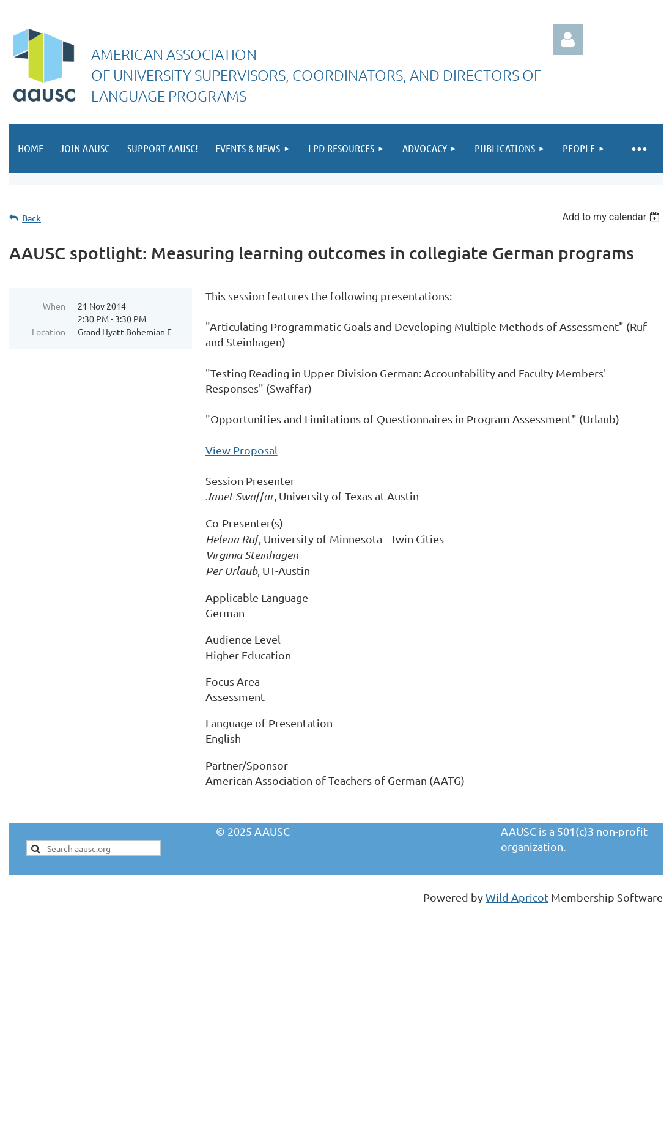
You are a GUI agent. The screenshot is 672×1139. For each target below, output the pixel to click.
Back (31, 218)
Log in (568, 39)
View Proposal (241, 449)
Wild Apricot (517, 897)
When (54, 305)
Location (48, 331)
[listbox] (612, 216)
